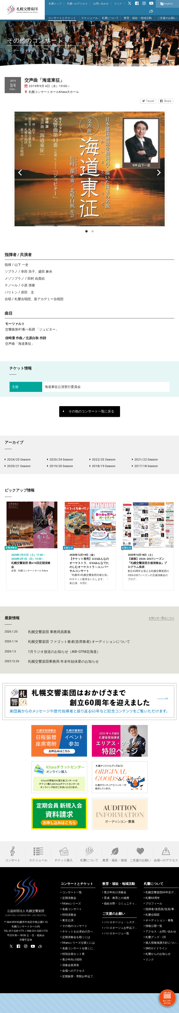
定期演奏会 (68, 917)
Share (165, 101)
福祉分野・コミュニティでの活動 (124, 923)
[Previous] (20, 172)
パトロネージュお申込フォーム (122, 947)
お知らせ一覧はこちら (161, 637)
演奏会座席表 (70, 985)
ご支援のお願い (167, 18)
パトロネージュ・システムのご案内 (125, 942)
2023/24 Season (60, 460)
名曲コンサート (71, 929)
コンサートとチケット (62, 18)
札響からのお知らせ (157, 973)
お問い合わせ (101, 3)
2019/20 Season (60, 467)
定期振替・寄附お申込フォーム (81, 996)
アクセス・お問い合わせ (160, 951)
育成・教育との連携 (115, 917)
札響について (110, 18)
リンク (118, 3)
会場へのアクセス (73, 990)
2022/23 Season (102, 460)
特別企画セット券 (73, 973)
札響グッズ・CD (155, 957)
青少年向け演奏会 (114, 912)
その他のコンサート (74, 945)
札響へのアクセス (77, 3)
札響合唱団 (151, 934)
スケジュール (89, 18)
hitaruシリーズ (71, 923)
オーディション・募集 (158, 940)
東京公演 (67, 940)
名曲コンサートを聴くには (78, 968)
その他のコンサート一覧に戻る (88, 411)
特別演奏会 (68, 934)
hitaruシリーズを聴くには (78, 962)
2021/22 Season (145, 460)
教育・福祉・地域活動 (138, 18)
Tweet (148, 101)
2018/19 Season (102, 467)
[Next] (158, 172)
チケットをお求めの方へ (77, 951)
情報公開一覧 (153, 945)
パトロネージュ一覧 (115, 953)
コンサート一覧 (71, 912)
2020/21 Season (18, 467)
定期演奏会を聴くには (75, 957)
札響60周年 (152, 917)
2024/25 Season (18, 460)
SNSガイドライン (155, 968)
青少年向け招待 (71, 979)
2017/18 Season (145, 467)
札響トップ (55, 3)
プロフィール (153, 923)
